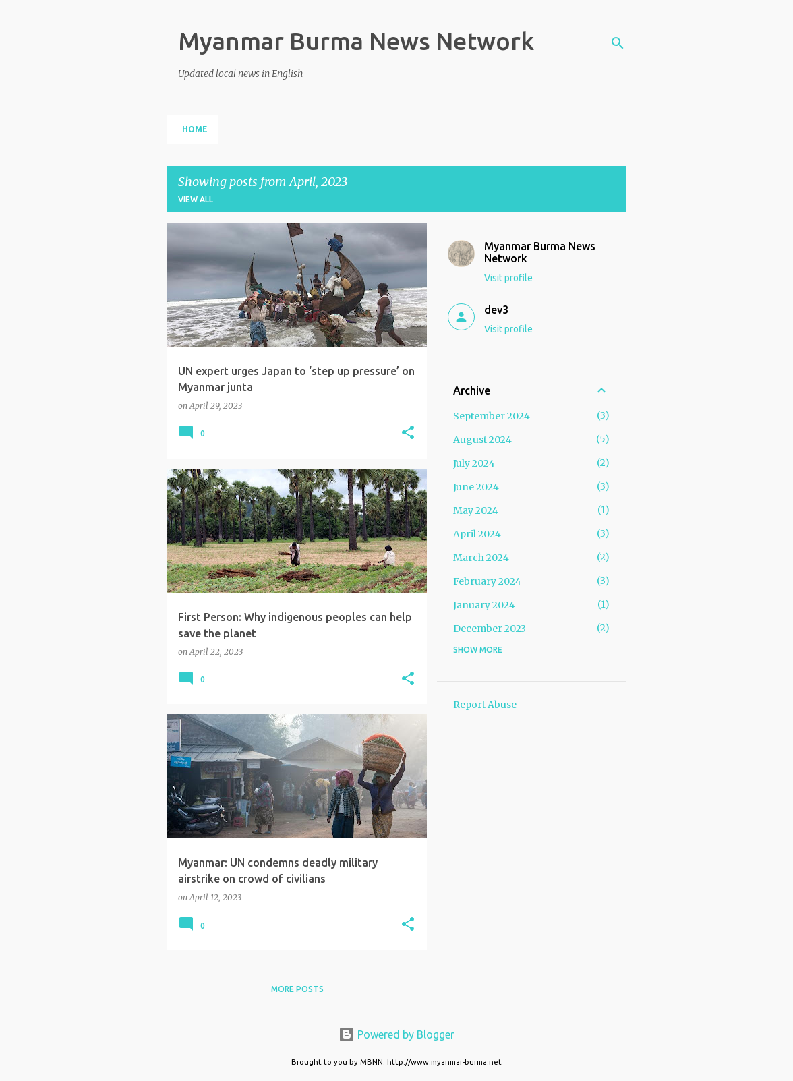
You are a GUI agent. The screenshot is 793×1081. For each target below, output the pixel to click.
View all (195, 199)
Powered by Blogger (396, 1034)
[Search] (618, 43)
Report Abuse (485, 705)
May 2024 (475, 510)
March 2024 (481, 558)
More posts (297, 989)
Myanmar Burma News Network (356, 41)
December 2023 (489, 628)
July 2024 (474, 463)
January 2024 (484, 605)
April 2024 (477, 534)
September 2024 (491, 416)
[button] (408, 433)
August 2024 (482, 440)
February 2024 (487, 581)
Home (195, 129)
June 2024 (476, 487)
